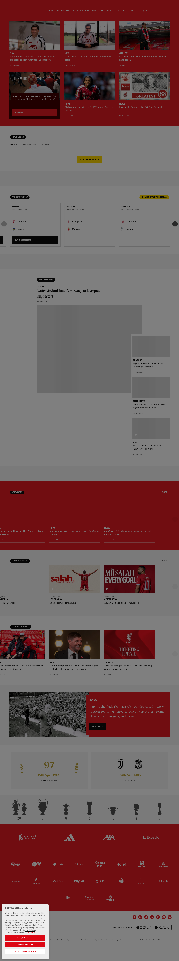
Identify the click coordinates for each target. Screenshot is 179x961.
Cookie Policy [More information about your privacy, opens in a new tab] (30, 932)
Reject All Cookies (25, 944)
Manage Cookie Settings (25, 951)
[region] (25, 931)
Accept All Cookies (25, 938)
